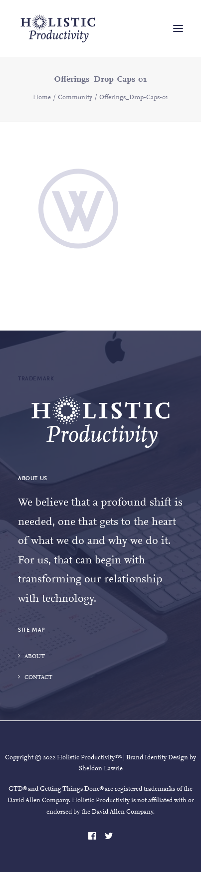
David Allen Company (38, 800)
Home (42, 97)
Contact (38, 678)
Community (75, 97)
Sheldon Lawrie (101, 768)
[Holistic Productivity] (58, 28)
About (34, 657)
